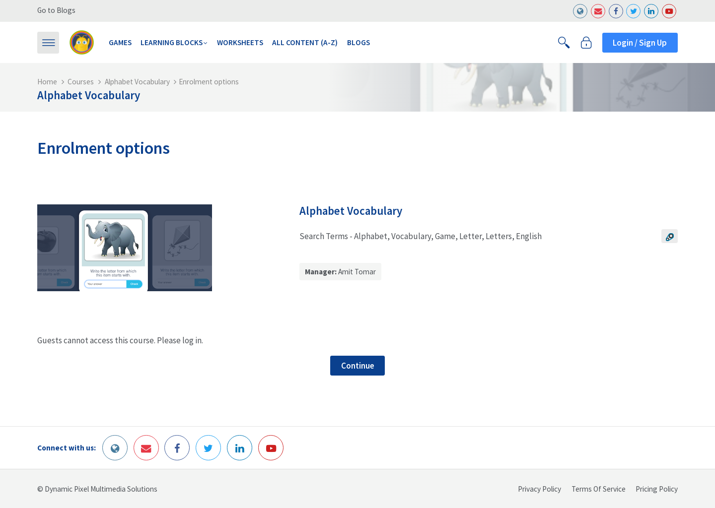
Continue (357, 365)
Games (120, 42)
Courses (81, 81)
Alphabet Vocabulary (137, 81)
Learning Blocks (172, 42)
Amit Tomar (357, 271)
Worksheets (240, 42)
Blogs (358, 42)
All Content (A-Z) (305, 42)
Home (47, 81)
